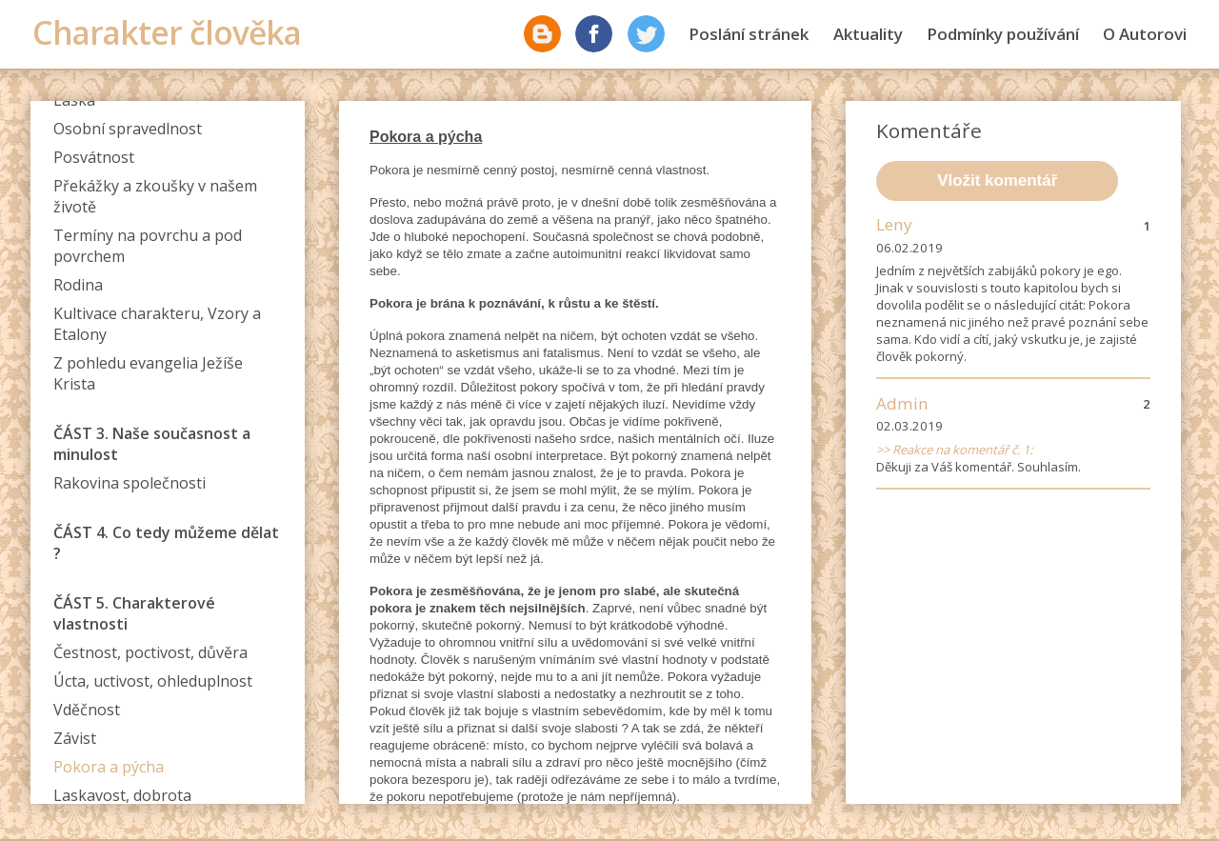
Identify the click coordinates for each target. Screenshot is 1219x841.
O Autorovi (1145, 34)
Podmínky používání (1003, 34)
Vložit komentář (997, 180)
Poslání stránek (749, 34)
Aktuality (868, 34)
